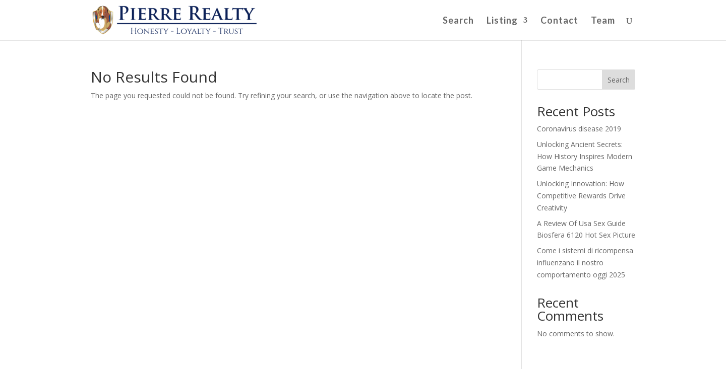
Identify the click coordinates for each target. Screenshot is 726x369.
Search (458, 21)
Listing (502, 21)
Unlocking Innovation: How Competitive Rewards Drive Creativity (581, 195)
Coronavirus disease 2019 (579, 128)
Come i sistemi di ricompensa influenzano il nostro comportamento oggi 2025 (585, 262)
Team (603, 21)
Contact (559, 21)
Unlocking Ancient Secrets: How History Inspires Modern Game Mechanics (584, 156)
